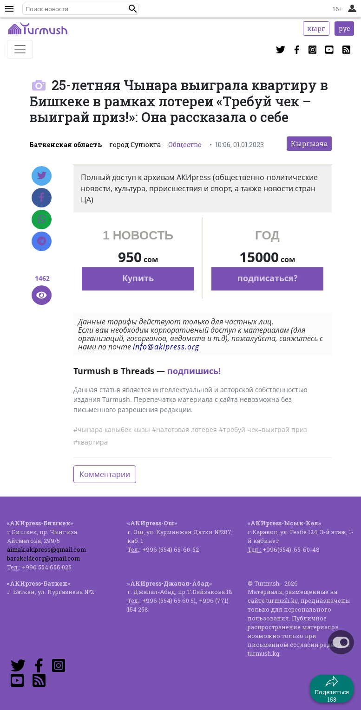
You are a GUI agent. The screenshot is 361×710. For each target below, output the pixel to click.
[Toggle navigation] (20, 49)
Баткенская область (65, 144)
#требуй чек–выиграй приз (263, 429)
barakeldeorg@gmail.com (43, 558)
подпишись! (194, 370)
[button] (132, 8)
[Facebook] (42, 197)
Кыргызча (309, 143)
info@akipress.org (166, 347)
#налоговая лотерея (184, 429)
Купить (138, 278)
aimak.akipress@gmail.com (46, 549)
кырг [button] (316, 28)
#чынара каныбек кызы (111, 429)
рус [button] (344, 28)
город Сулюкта (135, 144)
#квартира (90, 442)
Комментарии (104, 474)
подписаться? (267, 278)
